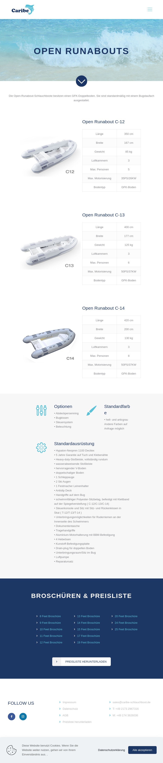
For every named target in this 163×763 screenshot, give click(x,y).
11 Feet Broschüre (51, 635)
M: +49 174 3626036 (125, 715)
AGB (65, 715)
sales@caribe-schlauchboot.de (131, 702)
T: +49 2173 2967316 (126, 708)
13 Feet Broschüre (88, 616)
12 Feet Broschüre (51, 642)
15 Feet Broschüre (88, 629)
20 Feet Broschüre (126, 616)
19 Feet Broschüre (88, 642)
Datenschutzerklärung (111, 750)
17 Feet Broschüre (88, 635)
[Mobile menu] (149, 9)
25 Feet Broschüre (126, 629)
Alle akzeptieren (142, 750)
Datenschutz (70, 708)
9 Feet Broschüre (50, 622)
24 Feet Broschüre (126, 622)
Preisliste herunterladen (77, 721)
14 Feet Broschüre (88, 622)
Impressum (69, 702)
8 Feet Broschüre (50, 616)
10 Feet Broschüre (51, 629)
